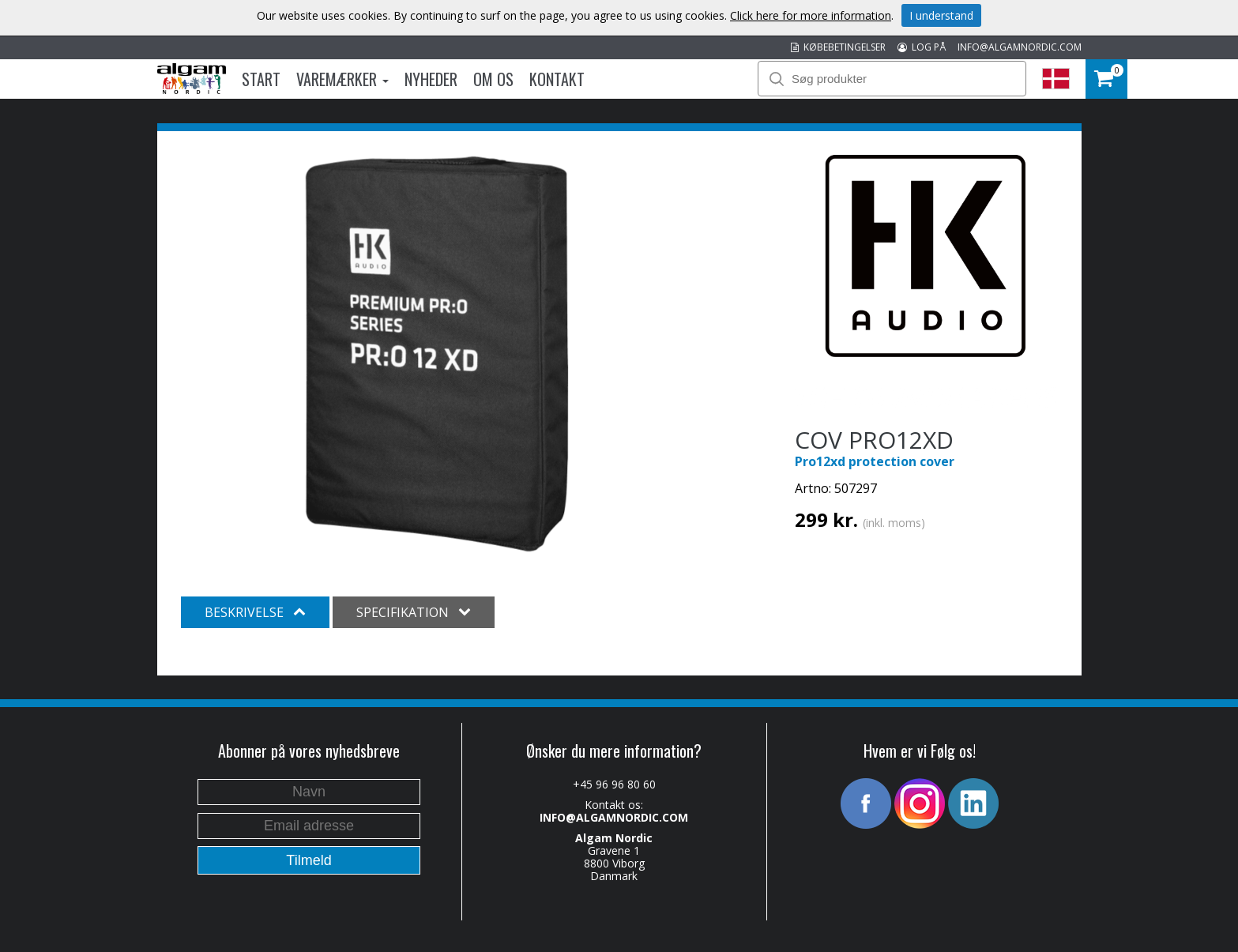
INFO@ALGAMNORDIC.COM (1020, 47)
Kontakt (557, 79)
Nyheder (431, 79)
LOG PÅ (921, 47)
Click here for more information (810, 15)
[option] (437, 354)
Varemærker (342, 79)
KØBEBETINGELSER (838, 47)
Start (261, 79)
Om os (493, 79)
